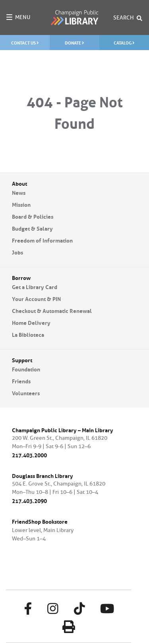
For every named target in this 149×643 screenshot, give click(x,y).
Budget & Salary (32, 227)
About (19, 183)
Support (22, 359)
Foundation (26, 368)
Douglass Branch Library (42, 475)
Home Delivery (31, 322)
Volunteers (26, 392)
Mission (21, 204)
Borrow (21, 277)
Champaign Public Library (74, 17)
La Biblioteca (28, 334)
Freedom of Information (42, 239)
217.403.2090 (29, 500)
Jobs (17, 251)
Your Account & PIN (36, 298)
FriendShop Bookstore (40, 521)
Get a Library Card (34, 286)
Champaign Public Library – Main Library (62, 429)
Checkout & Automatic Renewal (52, 310)
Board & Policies (32, 216)
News (18, 192)
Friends (21, 380)
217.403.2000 (29, 455)
